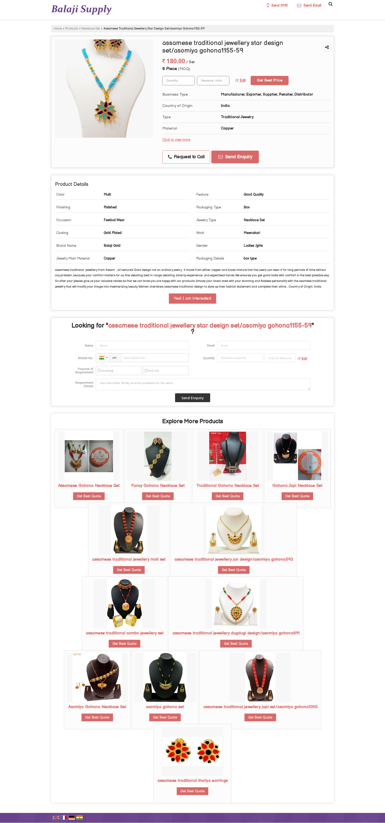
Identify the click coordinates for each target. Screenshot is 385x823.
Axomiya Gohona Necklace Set (97, 707)
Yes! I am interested (192, 298)
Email (211, 345)
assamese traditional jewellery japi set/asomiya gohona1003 (260, 707)
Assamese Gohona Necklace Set (89, 485)
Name (89, 345)
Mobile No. (85, 358)
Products (71, 28)
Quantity (209, 358)
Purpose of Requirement (84, 370)
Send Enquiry (235, 157)
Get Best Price (269, 80)
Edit (240, 81)
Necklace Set (91, 28)
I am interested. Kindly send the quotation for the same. (203, 384)
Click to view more (176, 140)
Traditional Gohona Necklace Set (227, 485)
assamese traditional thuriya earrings (192, 780)
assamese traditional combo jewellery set (125, 633)
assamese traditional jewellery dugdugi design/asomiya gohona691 (236, 633)
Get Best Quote (89, 496)
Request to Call (186, 157)
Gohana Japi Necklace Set (297, 485)
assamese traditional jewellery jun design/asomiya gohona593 (233, 559)
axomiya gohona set (165, 707)
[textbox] (213, 80)
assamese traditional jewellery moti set (128, 559)
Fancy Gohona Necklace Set (158, 485)
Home (58, 28)
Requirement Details (84, 384)
